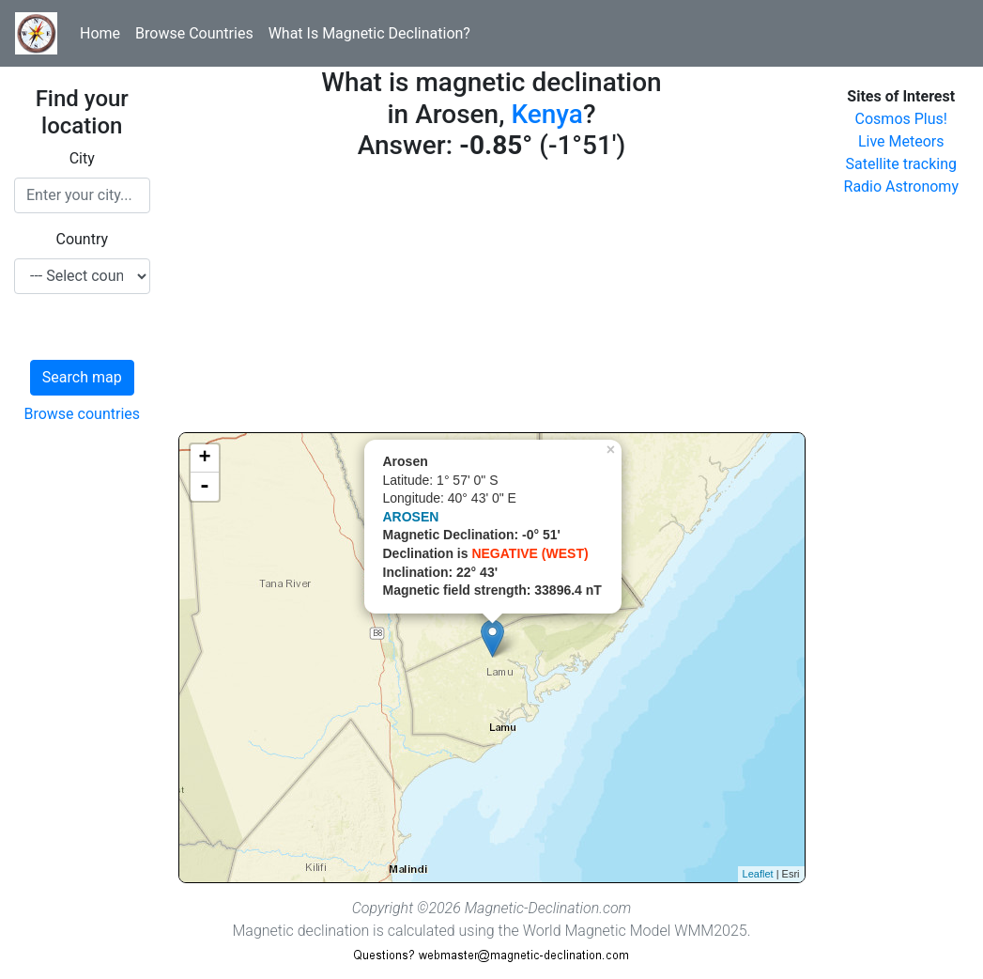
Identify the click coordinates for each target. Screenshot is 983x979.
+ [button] (204, 458)
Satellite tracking (901, 164)
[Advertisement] (492, 300)
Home (100, 33)
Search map (82, 377)
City (82, 158)
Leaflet (758, 873)
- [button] (204, 487)
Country (81, 239)
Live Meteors (901, 141)
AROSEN (411, 516)
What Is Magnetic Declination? (369, 33)
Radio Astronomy (901, 186)
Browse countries (81, 414)
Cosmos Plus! (901, 119)
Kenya (547, 114)
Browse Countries (194, 33)
